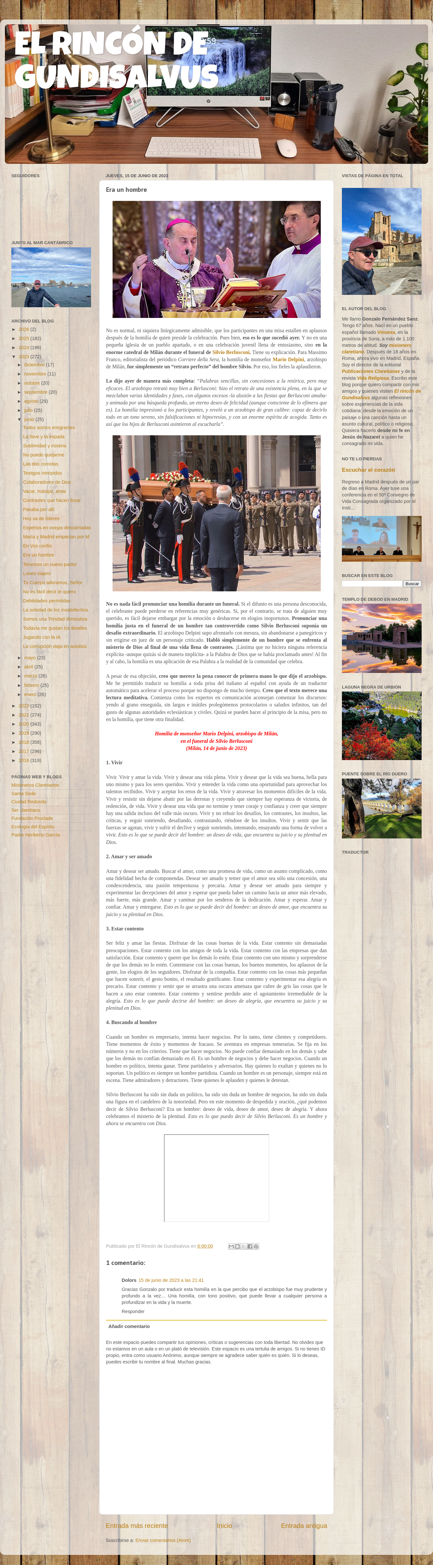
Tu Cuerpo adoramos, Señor (52, 582)
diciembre (35, 364)
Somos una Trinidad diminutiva (55, 619)
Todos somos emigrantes (49, 427)
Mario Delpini (288, 359)
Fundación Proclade (32, 818)
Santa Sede (23, 793)
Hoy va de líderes (41, 518)
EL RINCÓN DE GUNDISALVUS (117, 65)
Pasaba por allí (38, 509)
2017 (24, 751)
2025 (24, 338)
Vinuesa (386, 332)
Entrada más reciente (137, 1525)
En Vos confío (37, 545)
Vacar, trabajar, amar (44, 491)
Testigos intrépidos (42, 473)
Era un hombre (38, 555)
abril (29, 666)
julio (29, 410)
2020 (24, 724)
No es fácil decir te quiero (49, 591)
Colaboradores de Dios (47, 482)
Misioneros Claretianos (35, 785)
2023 (24, 356)
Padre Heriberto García (35, 834)
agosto (32, 401)
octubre (32, 383)
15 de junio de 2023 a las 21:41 (171, 1280)
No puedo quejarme (43, 454)
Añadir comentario (129, 1326)
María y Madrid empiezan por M (56, 536)
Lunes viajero (37, 573)
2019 (24, 733)
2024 (24, 347)
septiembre (36, 392)
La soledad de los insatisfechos (55, 609)
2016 (24, 760)
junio (29, 419)
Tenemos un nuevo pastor (50, 564)
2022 (24, 705)
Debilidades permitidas (47, 600)
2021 (24, 714)
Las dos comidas (40, 464)
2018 (24, 742)
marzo (31, 675)
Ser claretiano (25, 810)
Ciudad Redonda (29, 801)
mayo (30, 657)
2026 (24, 329)
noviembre (35, 373)
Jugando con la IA (42, 637)
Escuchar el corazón (368, 470)
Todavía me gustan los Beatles (55, 628)
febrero (32, 685)
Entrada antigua (304, 1525)
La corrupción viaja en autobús (55, 646)
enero (31, 694)
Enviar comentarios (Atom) (163, 1540)
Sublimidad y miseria (44, 445)
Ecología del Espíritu (32, 826)
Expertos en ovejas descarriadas (57, 527)
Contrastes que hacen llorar (52, 500)
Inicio (224, 1525)
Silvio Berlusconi (231, 352)
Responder (133, 1311)
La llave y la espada (43, 436)
